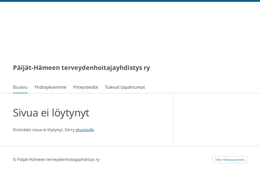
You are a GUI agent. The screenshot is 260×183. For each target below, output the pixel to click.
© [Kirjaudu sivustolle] (15, 159)
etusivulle (85, 129)
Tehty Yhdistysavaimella (230, 159)
